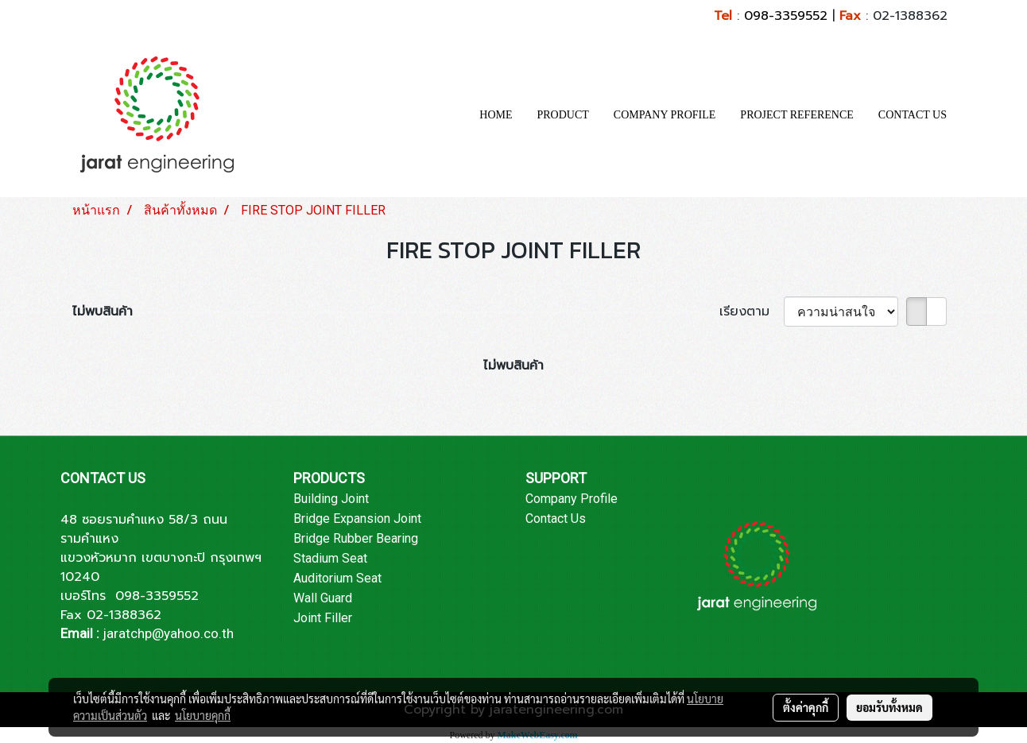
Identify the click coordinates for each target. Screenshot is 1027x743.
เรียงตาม (751, 311)
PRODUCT (563, 115)
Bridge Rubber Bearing (355, 538)
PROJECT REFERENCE (797, 115)
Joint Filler (322, 617)
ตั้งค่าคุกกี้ (805, 707)
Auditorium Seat (337, 578)
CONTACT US (912, 115)
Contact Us (555, 518)
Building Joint (331, 498)
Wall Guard (322, 598)
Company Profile (571, 498)
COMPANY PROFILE (665, 115)
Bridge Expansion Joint (357, 518)
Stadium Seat (330, 558)
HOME (495, 115)
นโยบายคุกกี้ (203, 715)
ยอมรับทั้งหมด (889, 707)
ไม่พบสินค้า (102, 311)
